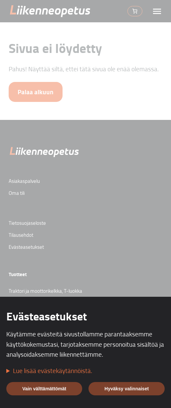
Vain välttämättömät (44, 388)
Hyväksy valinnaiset (126, 388)
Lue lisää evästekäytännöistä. (52, 370)
